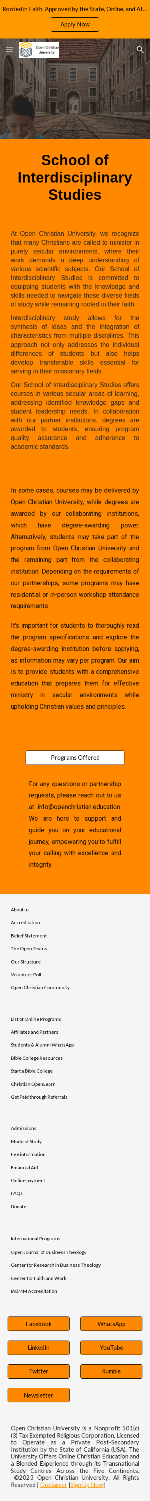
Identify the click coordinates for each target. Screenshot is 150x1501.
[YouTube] (111, 1347)
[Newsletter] (38, 1395)
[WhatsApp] (111, 1323)
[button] (9, 50)
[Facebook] (38, 1323)
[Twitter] (38, 1371)
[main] (75, 177)
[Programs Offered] (75, 757)
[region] (75, 19)
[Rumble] (111, 1371)
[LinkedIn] (38, 1347)
